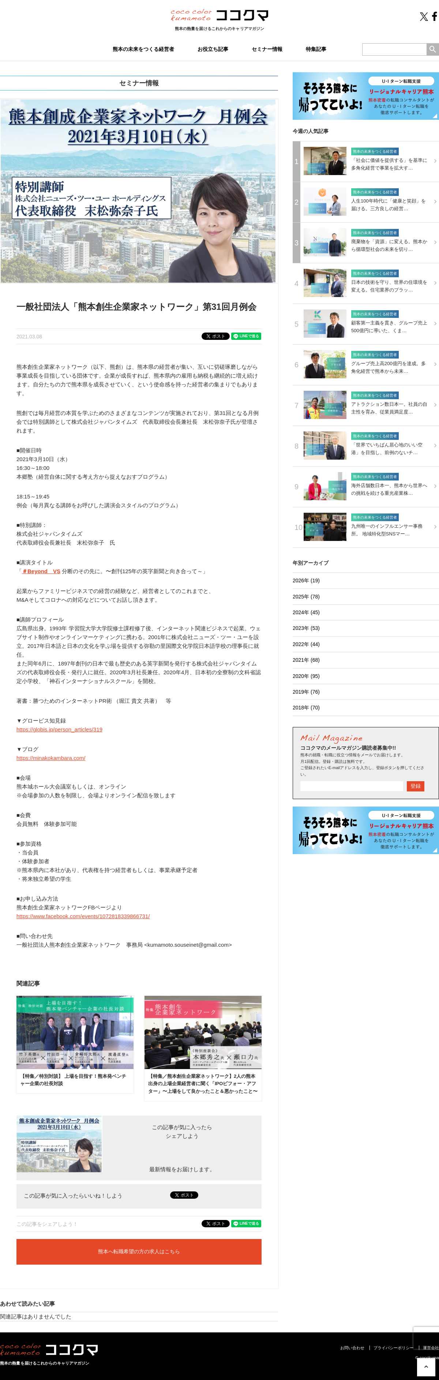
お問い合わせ (352, 1348)
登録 (415, 786)
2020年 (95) (306, 676)
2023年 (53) (306, 628)
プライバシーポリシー (394, 1348)
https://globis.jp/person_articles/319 (59, 729)
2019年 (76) (306, 692)
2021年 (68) (306, 660)
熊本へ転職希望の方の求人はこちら (139, 1252)
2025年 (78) (306, 597)
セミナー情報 (267, 49)
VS (56, 571)
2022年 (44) (306, 644)
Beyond (37, 571)
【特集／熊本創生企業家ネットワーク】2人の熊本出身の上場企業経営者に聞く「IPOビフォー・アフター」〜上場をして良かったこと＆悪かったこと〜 (203, 1083)
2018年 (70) (306, 708)
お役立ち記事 (213, 49)
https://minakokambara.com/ (50, 758)
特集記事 (316, 49)
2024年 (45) (306, 612)
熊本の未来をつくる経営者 (143, 49)
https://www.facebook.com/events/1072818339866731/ (83, 916)
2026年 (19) (306, 580)
